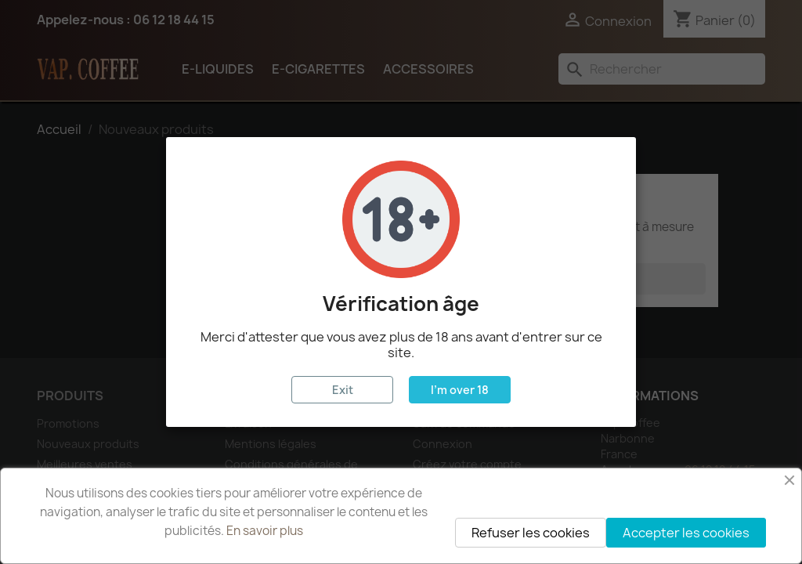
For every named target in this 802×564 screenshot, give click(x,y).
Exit (342, 389)
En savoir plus (264, 530)
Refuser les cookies (530, 532)
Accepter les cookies (686, 532)
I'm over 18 (460, 389)
